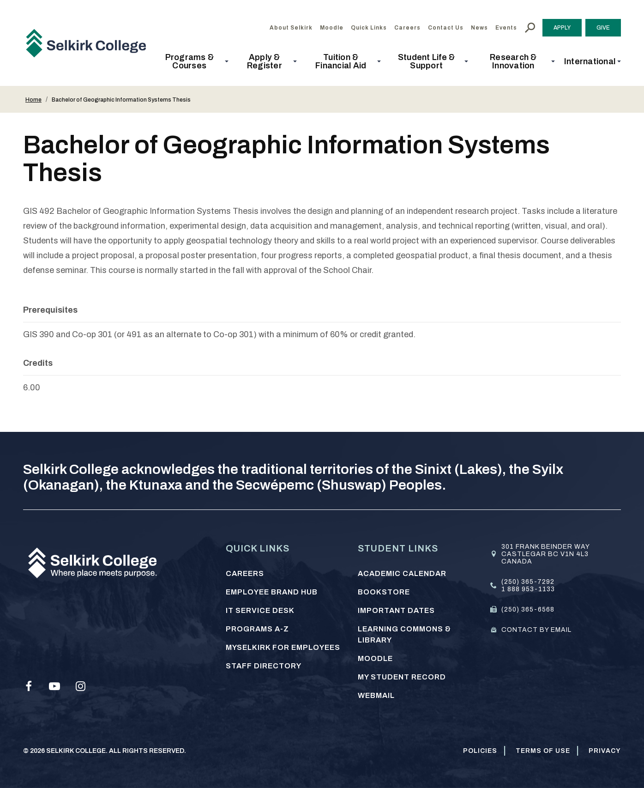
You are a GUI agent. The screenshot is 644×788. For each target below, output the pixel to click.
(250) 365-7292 (527, 581)
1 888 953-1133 (528, 589)
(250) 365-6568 (527, 609)
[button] (192, 61)
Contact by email (536, 629)
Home (33, 100)
